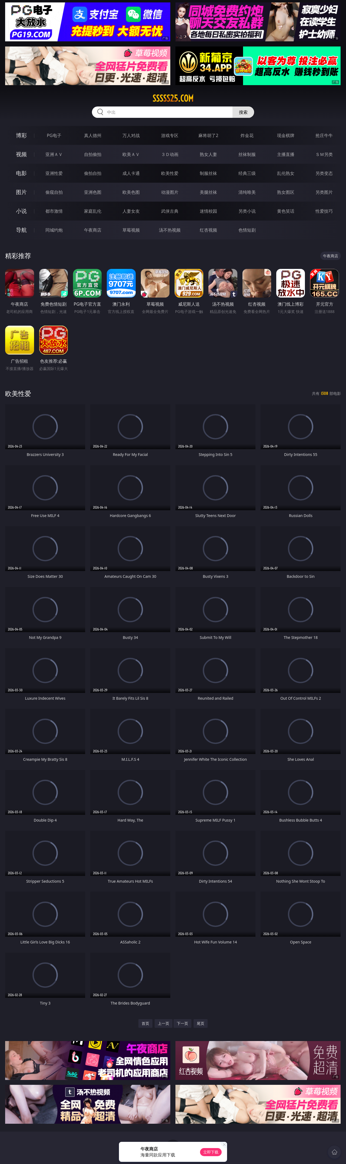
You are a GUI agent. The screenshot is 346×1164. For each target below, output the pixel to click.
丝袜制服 (247, 154)
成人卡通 (131, 173)
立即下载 (210, 1152)
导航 (21, 230)
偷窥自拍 (54, 192)
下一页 (182, 1023)
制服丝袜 (208, 173)
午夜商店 (92, 230)
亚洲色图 (92, 192)
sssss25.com (173, 98)
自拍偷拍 (92, 154)
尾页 (200, 1023)
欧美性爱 (169, 173)
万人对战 (131, 135)
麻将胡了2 (208, 135)
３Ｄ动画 (169, 154)
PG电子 (54, 135)
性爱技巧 (324, 211)
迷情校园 (208, 211)
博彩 (21, 135)
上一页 (163, 1023)
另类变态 (324, 173)
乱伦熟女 (285, 173)
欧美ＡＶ (131, 154)
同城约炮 (54, 230)
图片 (21, 192)
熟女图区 (285, 192)
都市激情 (54, 211)
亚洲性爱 (54, 173)
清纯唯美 (247, 192)
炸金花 (247, 135)
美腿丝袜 (208, 192)
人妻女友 (131, 211)
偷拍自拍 (92, 173)
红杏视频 (208, 230)
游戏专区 (169, 135)
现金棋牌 (285, 135)
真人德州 (92, 135)
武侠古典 (169, 211)
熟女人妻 (208, 154)
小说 (21, 211)
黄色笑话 (285, 211)
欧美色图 (131, 192)
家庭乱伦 (92, 211)
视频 (21, 154)
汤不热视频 (170, 230)
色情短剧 (247, 230)
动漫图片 (169, 192)
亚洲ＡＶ (54, 154)
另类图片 (324, 192)
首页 (145, 1023)
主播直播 (285, 154)
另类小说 (247, 211)
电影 (21, 173)
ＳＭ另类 (324, 154)
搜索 (243, 112)
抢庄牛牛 (324, 135)
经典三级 (247, 173)
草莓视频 (131, 230)
